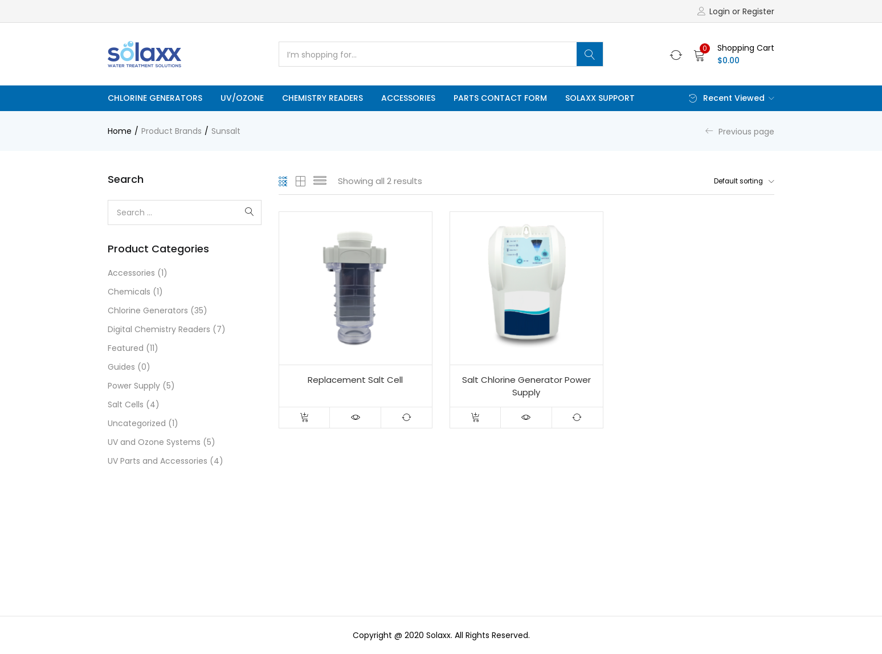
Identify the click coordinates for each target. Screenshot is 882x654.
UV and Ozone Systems (154, 442)
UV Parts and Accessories (157, 461)
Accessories (408, 98)
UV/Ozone (242, 98)
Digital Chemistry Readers (159, 329)
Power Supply (134, 385)
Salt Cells (126, 404)
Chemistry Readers (322, 98)
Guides (121, 367)
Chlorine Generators (155, 98)
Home (120, 131)
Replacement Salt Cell (355, 380)
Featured (126, 348)
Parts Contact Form (500, 98)
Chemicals (129, 291)
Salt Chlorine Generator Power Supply (526, 386)
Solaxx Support (600, 98)
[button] (733, 54)
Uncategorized (137, 423)
